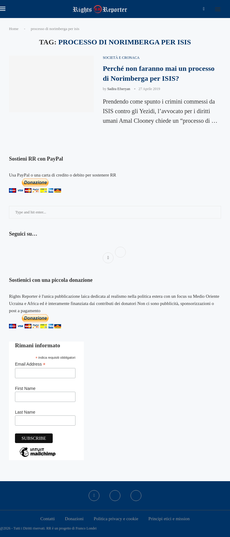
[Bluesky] (136, 495)
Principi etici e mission (169, 518)
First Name (25, 388)
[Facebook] (204, 9)
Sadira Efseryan (118, 89)
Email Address (30, 364)
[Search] (227, 9)
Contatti (47, 518)
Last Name (25, 412)
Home (14, 28)
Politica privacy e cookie (116, 518)
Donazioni (74, 518)
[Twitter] (115, 495)
